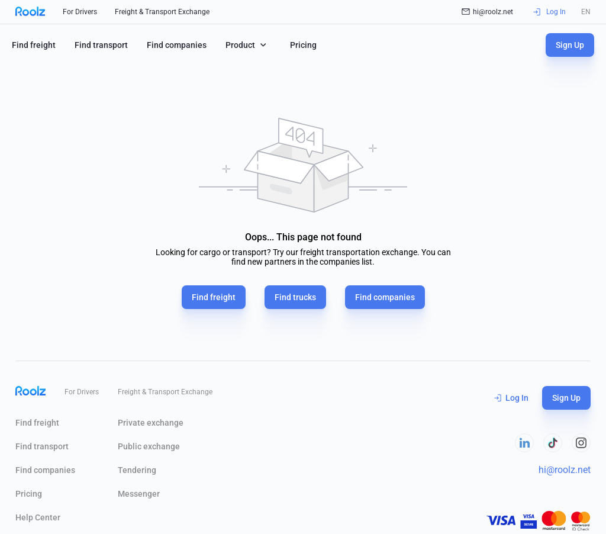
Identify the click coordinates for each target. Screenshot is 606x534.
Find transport (101, 45)
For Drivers (80, 12)
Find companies (177, 45)
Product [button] (247, 44)
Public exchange (149, 446)
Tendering (137, 470)
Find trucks (295, 297)
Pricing (303, 45)
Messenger (139, 493)
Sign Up (570, 45)
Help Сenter (37, 517)
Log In (511, 398)
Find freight (34, 45)
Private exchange (150, 422)
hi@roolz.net (487, 12)
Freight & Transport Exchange (162, 12)
